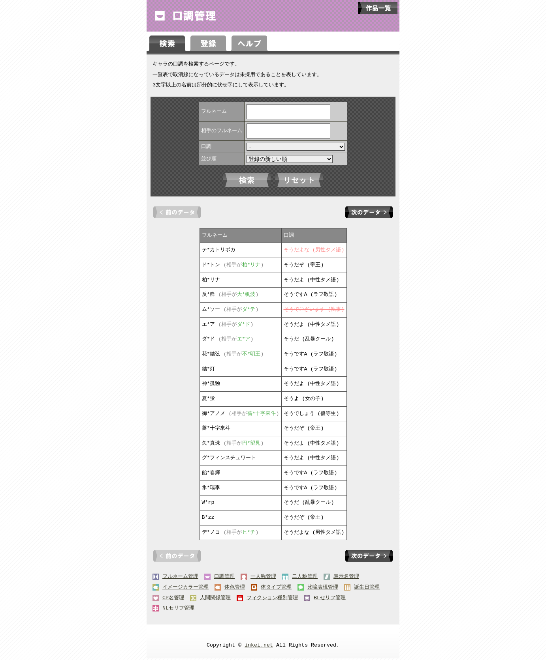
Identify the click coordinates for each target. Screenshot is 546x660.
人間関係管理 (215, 599)
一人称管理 (263, 578)
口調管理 (224, 578)
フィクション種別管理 (272, 599)
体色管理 (234, 589)
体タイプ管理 (276, 589)
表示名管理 (346, 578)
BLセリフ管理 (330, 599)
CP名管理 (173, 599)
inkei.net (259, 647)
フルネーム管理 (180, 578)
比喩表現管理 (322, 589)
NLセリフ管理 (178, 609)
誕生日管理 (367, 589)
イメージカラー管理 (185, 589)
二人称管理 (305, 578)
